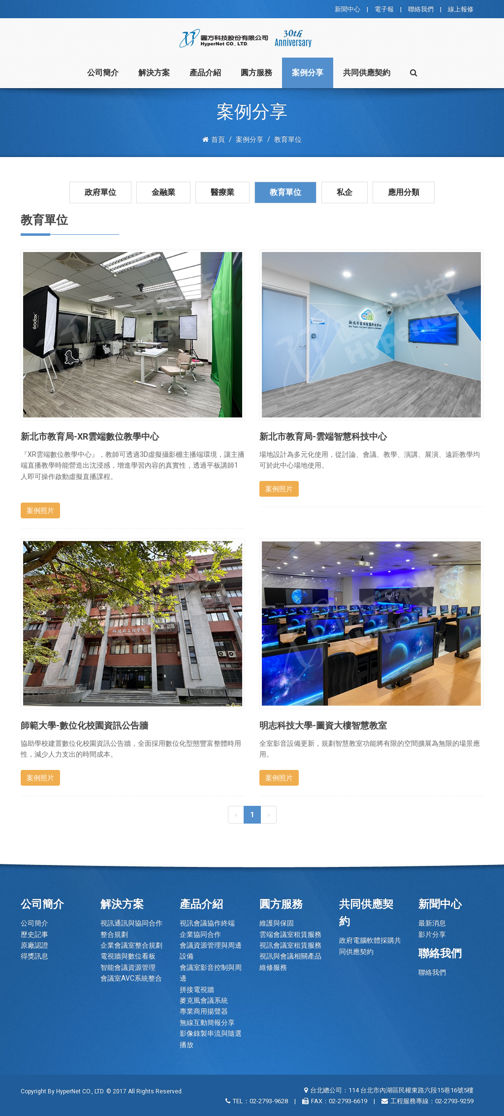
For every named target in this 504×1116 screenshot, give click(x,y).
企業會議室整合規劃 (131, 945)
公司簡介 (103, 72)
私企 (344, 192)
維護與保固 (276, 923)
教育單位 (285, 192)
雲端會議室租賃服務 (290, 934)
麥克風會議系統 (204, 1000)
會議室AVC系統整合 (131, 978)
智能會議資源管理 (128, 967)
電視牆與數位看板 (128, 956)
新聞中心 (347, 9)
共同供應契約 (366, 72)
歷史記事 (34, 934)
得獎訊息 (34, 956)
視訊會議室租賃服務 (290, 945)
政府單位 (100, 192)
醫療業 (222, 192)
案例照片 (40, 510)
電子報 (384, 9)
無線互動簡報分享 (207, 1022)
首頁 (213, 139)
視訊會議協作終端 (207, 923)
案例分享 (307, 72)
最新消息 (432, 923)
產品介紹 (205, 72)
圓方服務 (256, 72)
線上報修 (460, 9)
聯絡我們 (421, 9)
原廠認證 (34, 945)
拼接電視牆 (197, 989)
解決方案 (154, 72)
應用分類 (403, 192)
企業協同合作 (200, 934)
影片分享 (432, 934)
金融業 (163, 192)
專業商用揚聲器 (204, 1011)
